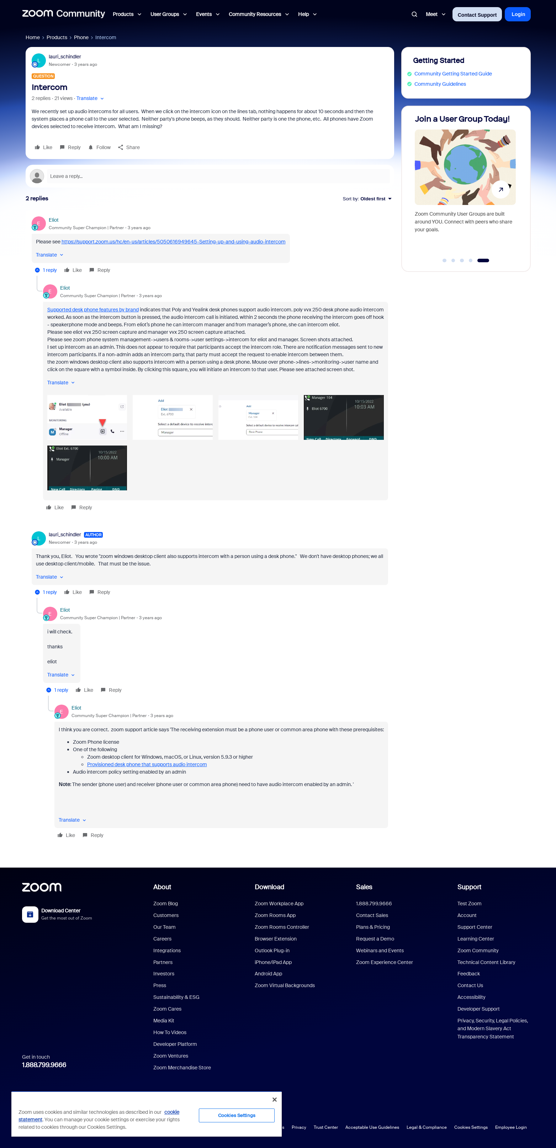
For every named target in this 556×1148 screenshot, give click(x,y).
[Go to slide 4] (470, 260)
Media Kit (163, 1020)
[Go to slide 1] (444, 260)
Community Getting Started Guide (453, 73)
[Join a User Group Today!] (465, 185)
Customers (166, 915)
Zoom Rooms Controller (282, 927)
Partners (163, 962)
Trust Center (326, 1127)
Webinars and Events (380, 950)
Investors (163, 973)
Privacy (299, 1127)
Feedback (468, 973)
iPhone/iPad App (273, 962)
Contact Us (470, 985)
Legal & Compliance (427, 1127)
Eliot (54, 220)
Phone (81, 37)
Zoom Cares (167, 1009)
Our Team (164, 927)
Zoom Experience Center (384, 962)
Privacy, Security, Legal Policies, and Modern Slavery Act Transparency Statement (492, 1028)
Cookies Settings (471, 1127)
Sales (364, 887)
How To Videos (169, 1032)
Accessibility (471, 997)
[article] (210, 246)
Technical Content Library (486, 962)
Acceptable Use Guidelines (372, 1127)
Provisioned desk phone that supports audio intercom (147, 764)
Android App (268, 973)
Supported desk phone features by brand (93, 309)
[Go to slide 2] (453, 260)
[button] (90, 98)
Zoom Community (478, 950)
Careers (162, 939)
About (162, 887)
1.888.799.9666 (44, 1065)
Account (467, 915)
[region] (146, 1114)
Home (33, 37)
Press (159, 985)
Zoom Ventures (170, 1056)
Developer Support (478, 1009)
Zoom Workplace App (279, 903)
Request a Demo (375, 939)
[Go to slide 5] (483, 260)
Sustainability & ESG (176, 997)
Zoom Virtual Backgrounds (285, 985)
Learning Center (475, 939)
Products (57, 37)
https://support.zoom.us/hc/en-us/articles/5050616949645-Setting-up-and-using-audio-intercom (174, 241)
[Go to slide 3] (462, 260)
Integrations (167, 950)
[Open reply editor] (210, 176)
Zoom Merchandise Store (182, 1067)
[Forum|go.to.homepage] (63, 14)
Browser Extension (276, 939)
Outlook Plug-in (272, 950)
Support (469, 887)
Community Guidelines (440, 84)
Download (269, 887)
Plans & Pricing (373, 927)
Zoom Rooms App (275, 915)
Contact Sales (372, 915)
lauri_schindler (65, 56)
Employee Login (511, 1127)
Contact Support (477, 15)
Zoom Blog (165, 903)
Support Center (474, 927)
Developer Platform (175, 1044)
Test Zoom (469, 903)
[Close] (274, 1099)
